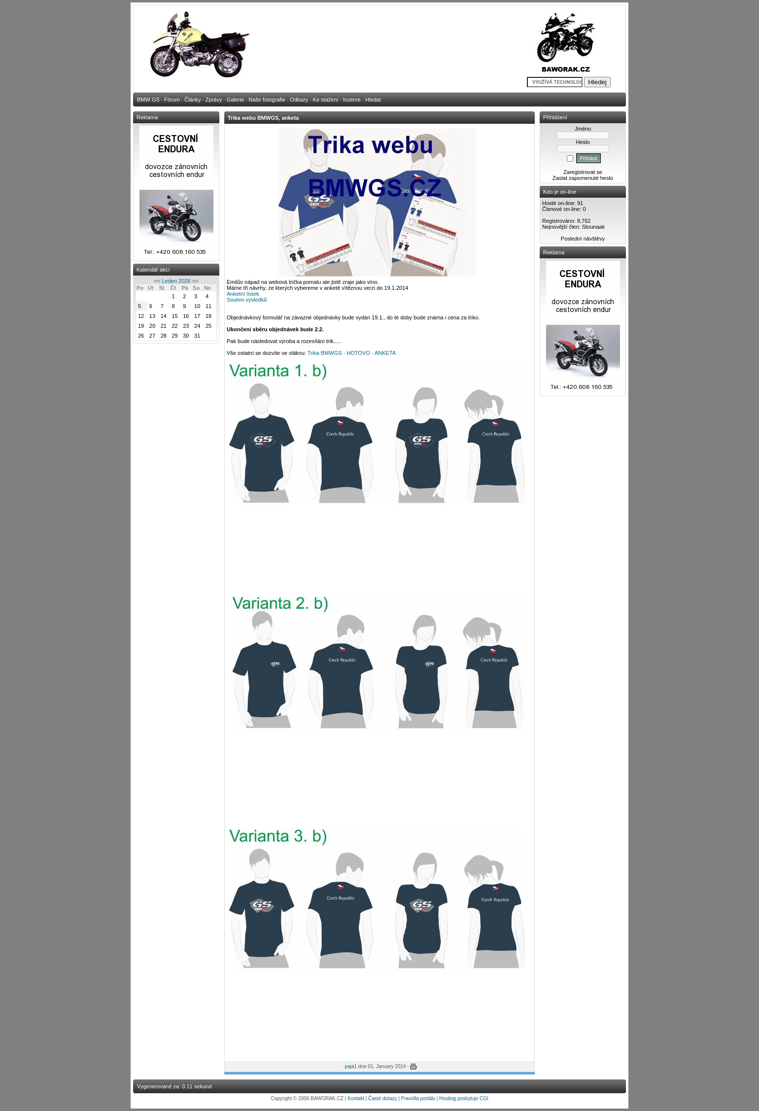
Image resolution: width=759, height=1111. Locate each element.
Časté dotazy (382, 1098)
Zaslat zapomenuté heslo (582, 178)
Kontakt (355, 1098)
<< (157, 281)
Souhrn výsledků (247, 300)
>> (195, 281)
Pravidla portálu (418, 1098)
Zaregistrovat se (582, 172)
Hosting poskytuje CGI (463, 1098)
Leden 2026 (176, 281)
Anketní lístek (243, 294)
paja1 (351, 1066)
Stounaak (593, 227)
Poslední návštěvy (583, 239)
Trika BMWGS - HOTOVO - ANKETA (352, 353)
